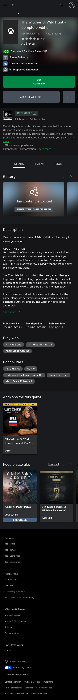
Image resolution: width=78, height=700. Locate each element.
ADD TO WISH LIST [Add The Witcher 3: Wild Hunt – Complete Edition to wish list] (31, 97)
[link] (20, 428)
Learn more (44, 149)
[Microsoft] (39, 3)
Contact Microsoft (13, 681)
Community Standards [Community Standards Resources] (15, 591)
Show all (53, 464)
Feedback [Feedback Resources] (9, 585)
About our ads (45, 687)
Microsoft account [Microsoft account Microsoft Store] (13, 615)
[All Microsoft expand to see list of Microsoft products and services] (4, 5)
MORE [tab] (59, 164)
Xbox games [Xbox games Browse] (10, 549)
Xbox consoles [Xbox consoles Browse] (11, 543)
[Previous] (63, 176)
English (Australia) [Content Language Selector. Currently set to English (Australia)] (18, 661)
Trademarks (48, 681)
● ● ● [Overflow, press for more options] (69, 97)
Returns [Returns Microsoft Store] (8, 627)
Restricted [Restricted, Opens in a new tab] (26, 113)
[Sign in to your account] (71, 5)
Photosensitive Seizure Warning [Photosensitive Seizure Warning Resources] (19, 597)
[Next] (71, 176)
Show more (11, 312)
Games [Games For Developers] (8, 650)
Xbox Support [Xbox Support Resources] (11, 579)
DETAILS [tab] (19, 164)
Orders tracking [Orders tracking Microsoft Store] (12, 633)
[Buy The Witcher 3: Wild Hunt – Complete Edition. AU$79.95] (39, 82)
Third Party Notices (13, 687)
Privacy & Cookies (32, 681)
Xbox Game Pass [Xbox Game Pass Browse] (12, 556)
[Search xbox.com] (13, 5)
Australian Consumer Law (16, 693)
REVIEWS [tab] (39, 164)
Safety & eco (31, 687)
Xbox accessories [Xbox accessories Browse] (12, 562)
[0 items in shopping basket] (62, 5)
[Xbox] (10, 13)
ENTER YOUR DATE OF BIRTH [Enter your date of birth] (33, 209)
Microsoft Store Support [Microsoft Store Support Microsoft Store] (16, 621)
